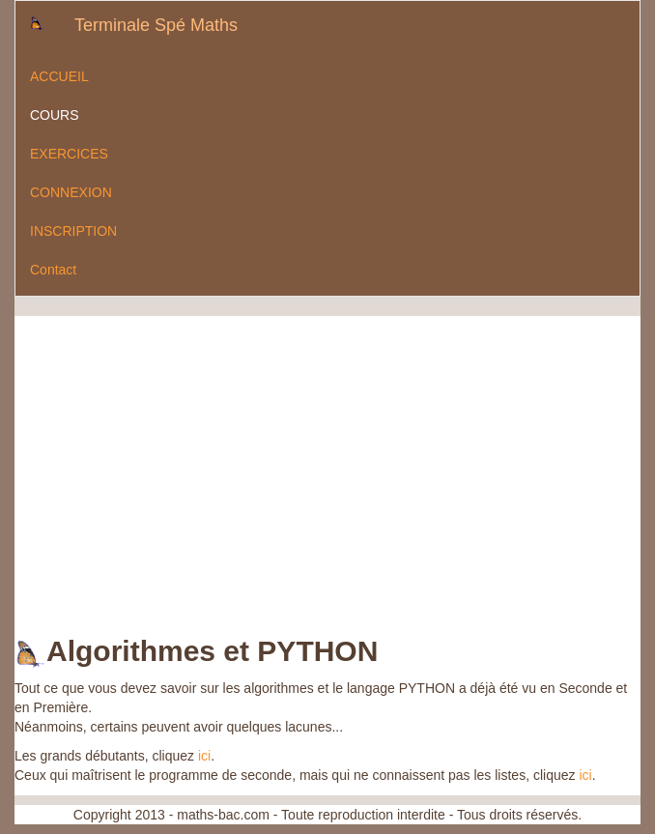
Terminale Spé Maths (156, 25)
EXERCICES (69, 153)
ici (204, 755)
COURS (54, 115)
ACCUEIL (59, 76)
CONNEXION (71, 192)
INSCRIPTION (73, 231)
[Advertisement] (240, 451)
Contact (53, 269)
